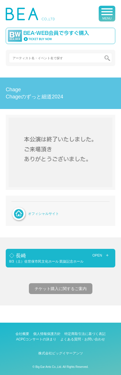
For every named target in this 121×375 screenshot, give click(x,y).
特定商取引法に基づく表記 (85, 334)
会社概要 (22, 334)
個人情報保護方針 (47, 334)
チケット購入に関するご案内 (61, 288)
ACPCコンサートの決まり (36, 339)
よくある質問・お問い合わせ (82, 339)
